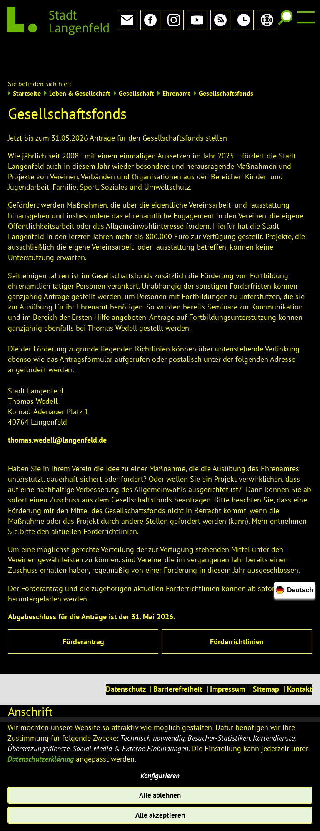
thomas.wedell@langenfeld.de (57, 412)
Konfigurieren (160, 773)
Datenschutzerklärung (41, 756)
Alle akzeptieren (160, 815)
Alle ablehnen (160, 794)
